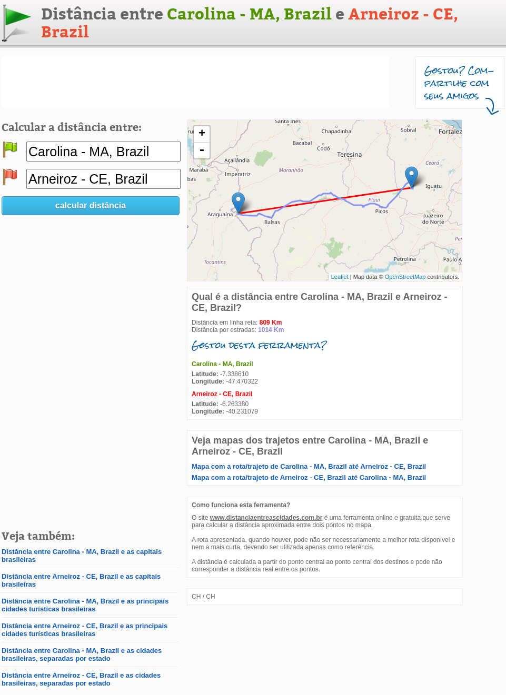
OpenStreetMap (405, 277)
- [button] (201, 150)
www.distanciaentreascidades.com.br (266, 517)
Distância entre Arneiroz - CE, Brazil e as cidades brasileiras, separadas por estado (81, 679)
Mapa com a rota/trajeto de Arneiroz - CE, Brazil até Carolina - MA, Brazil (309, 477)
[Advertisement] (195, 82)
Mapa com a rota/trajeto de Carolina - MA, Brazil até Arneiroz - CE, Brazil (309, 466)
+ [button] (202, 134)
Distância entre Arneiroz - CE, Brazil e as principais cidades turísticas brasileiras (84, 630)
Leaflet (340, 277)
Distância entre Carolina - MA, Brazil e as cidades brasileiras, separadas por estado (82, 654)
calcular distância (90, 205)
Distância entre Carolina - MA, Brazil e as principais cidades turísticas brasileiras (85, 605)
